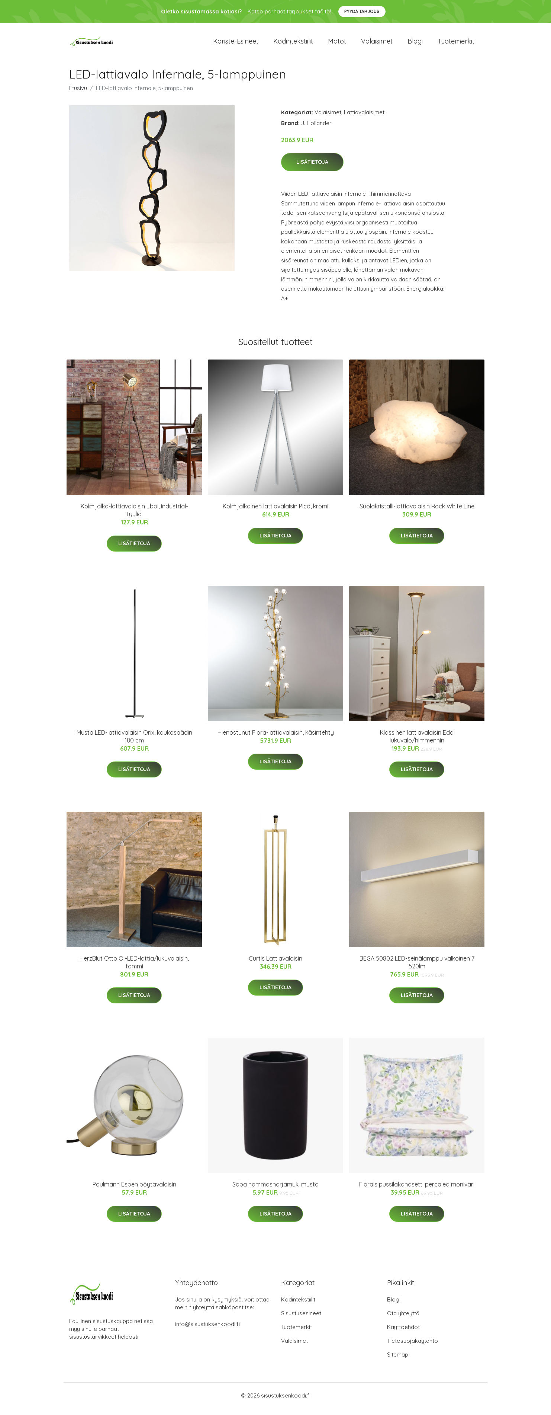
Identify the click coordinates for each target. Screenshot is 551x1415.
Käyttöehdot (403, 1333)
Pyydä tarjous (362, 11)
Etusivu (78, 94)
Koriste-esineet (235, 44)
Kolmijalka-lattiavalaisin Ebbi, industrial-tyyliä (134, 516)
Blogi (415, 44)
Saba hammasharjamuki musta (275, 1191)
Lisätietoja (312, 168)
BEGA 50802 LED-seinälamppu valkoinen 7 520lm (417, 968)
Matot (337, 44)
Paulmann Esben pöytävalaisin (134, 1191)
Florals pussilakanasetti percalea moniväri (416, 1191)
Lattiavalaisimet (364, 118)
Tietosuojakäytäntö (412, 1347)
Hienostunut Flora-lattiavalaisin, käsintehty (276, 738)
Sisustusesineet (301, 1319)
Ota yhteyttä (403, 1319)
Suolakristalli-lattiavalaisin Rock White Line (417, 513)
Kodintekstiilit (293, 44)
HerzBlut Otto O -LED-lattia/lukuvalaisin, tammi (134, 968)
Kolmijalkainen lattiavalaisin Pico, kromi (275, 513)
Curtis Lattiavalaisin (275, 964)
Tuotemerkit (456, 44)
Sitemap (397, 1361)
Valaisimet (377, 44)
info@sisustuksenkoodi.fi (207, 1330)
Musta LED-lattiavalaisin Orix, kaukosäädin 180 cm (134, 742)
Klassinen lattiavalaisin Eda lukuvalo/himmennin (417, 742)
